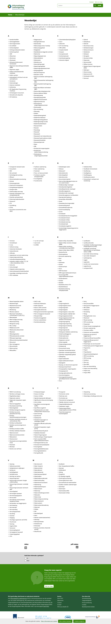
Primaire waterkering (89, 328)
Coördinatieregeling (64, 58)
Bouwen (36, 128)
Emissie (12, 181)
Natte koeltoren (38, 305)
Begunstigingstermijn (40, 56)
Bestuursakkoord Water (40, 93)
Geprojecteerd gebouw (65, 197)
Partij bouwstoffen (89, 303)
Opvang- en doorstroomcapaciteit (68, 365)
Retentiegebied (14, 408)
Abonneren (60, 600)
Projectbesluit (87, 352)
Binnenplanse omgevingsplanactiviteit (40, 104)
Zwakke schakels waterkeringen (68, 484)
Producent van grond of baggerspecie (90, 335)
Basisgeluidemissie (39, 41)
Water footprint (38, 466)
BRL (35, 146)
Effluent (12, 177)
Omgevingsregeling (64, 321)
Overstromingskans (64, 375)
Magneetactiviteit (14, 307)
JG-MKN (36, 245)
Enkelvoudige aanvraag (16, 191)
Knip (60, 260)
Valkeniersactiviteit (15, 466)
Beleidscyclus (38, 62)
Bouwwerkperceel (39, 142)
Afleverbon (13, 56)
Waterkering (37, 484)
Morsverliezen (13, 346)
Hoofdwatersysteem (89, 177)
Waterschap (37, 497)
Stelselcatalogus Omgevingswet (43, 437)
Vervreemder (13, 507)
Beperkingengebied (39, 66)
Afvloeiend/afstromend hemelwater (16, 63)
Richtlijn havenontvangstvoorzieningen (18, 416)
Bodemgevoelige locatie (41, 121)
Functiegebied (38, 178)
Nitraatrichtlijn (38, 316)
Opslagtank (62, 362)
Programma (87, 348)
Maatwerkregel (14, 303)
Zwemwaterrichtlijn (64, 492)
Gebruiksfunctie (63, 173)
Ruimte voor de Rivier (16, 448)
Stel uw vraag (98, 2)
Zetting (61, 472)
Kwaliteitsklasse (63, 286)
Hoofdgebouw (87, 173)
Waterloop (37, 490)
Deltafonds (87, 52)
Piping (85, 313)
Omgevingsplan (63, 309)
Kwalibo (61, 282)
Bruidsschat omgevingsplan (41, 148)
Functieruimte (38, 180)
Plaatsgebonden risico (90, 316)
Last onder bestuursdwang (91, 254)
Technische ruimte (64, 394)
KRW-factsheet (63, 270)
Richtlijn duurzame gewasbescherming (15, 412)
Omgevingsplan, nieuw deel (66, 311)
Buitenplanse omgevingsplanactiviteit (40, 154)
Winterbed (37, 525)
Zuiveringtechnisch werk (65, 480)
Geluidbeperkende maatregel (67, 189)
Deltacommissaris (89, 50)
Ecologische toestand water (17, 166)
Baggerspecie (38, 39)
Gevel (60, 201)
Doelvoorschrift (88, 74)
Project (85, 350)
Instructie (12, 265)
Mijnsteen (12, 332)
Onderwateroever (64, 336)
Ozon (60, 380)
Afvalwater (13, 60)
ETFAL (11, 207)
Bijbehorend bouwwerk (40, 99)
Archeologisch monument (17, 92)
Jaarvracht (37, 243)
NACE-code (37, 301)
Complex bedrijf (63, 50)
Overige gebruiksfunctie (65, 373)
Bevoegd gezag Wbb (40, 97)
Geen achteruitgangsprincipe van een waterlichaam (68, 182)
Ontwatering (62, 346)
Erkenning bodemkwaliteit (17, 199)
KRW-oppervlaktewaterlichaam (67, 272)
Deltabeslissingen (88, 47)
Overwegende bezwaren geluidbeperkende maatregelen (68, 377)
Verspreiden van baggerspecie (18, 503)
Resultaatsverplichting (16, 406)
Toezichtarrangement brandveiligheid (65, 412)
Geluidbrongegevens (64, 191)
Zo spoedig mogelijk (64, 476)
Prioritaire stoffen (88, 330)
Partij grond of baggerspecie (91, 305)
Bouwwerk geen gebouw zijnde (42, 138)
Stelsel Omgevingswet (40, 435)
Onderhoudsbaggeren (65, 334)
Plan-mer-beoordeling (90, 366)
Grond (60, 211)
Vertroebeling (13, 505)
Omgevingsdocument (65, 305)
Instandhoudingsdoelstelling (17, 259)
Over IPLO (46, 606)
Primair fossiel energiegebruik (92, 326)
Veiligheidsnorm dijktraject (17, 468)
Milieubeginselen (14, 334)
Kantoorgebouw (63, 254)
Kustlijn (61, 280)
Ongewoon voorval (64, 340)
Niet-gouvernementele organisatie (43, 311)
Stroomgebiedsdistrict (40, 451)
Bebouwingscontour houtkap (42, 45)
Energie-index (13, 189)
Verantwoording (86, 598)
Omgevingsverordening (65, 325)
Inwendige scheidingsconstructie (19, 273)
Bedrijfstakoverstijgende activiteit (43, 52)
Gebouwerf (62, 171)
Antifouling (13, 87)
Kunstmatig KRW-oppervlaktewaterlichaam (66, 275)
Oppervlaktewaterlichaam (66, 360)
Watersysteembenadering (41, 505)
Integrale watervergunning (17, 269)
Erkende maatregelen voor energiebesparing (17, 194)
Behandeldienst (38, 58)
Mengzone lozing (14, 323)
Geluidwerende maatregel (66, 193)
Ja (27, 558)
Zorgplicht (62, 474)
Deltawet (86, 54)
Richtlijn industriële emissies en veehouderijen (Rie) (18, 420)
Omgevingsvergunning (65, 323)
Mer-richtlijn (13, 325)
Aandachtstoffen (14, 39)
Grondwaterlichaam (64, 217)
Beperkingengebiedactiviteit (42, 68)
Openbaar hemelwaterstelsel (67, 350)
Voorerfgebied (13, 491)
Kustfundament (63, 278)
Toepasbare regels (64, 406)
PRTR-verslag (87, 358)
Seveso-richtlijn (38, 396)
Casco (60, 41)
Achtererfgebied (14, 47)
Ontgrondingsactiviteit (65, 344)
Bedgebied (37, 50)
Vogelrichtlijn (13, 526)
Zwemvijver (62, 488)
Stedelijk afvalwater (39, 432)
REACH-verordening (15, 392)
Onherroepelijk (63, 342)
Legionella (86, 262)
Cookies (84, 604)
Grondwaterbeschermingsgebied (68, 215)
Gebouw (61, 169)
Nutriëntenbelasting (39, 322)
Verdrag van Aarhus (15, 476)
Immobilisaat (13, 243)
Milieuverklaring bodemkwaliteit (19, 340)
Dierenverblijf (87, 62)
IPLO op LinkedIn (62, 606)
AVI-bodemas (13, 97)
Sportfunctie (37, 415)
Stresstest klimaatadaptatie (41, 444)
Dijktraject (86, 70)
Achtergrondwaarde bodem (17, 50)
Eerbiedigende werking (16, 175)
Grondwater (62, 213)
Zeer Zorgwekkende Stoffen (66, 466)
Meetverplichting (14, 321)
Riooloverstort (13, 439)
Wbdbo (36, 509)
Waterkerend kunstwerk (40, 482)
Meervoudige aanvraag (16, 319)
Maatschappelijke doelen (17, 301)
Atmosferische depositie (16, 95)
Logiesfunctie (87, 266)
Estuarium (12, 201)
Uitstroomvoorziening (90, 394)
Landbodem (87, 240)
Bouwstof (36, 132)
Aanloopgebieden (14, 41)
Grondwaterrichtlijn (64, 220)
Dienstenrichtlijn (88, 58)
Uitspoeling (87, 392)
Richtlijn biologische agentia (17, 410)
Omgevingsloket (63, 307)
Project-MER (87, 372)
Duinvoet (86, 78)
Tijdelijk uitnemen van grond (67, 402)
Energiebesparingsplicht (16, 187)
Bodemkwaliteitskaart (40, 123)
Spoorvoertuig (38, 413)
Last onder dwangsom (90, 255)
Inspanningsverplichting (16, 257)
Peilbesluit (86, 309)
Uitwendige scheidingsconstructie (93, 396)
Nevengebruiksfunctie (40, 309)
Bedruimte (37, 54)
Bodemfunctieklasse (39, 117)
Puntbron (86, 360)
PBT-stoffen (87, 307)
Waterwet (37, 507)
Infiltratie (12, 253)
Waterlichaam (38, 488)
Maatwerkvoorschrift (15, 305)
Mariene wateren (14, 311)
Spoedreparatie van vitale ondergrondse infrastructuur (42, 410)
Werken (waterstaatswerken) (42, 517)
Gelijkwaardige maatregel (66, 185)
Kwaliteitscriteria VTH (65, 284)
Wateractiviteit (38, 468)
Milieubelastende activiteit (17, 336)
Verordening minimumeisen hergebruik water (17, 500)
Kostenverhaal (63, 266)
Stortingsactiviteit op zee (41, 442)
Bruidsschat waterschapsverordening (41, 151)
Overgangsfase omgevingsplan (67, 369)
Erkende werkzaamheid (16, 197)
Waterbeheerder (38, 472)
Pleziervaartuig (88, 320)
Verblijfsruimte (14, 474)
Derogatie (86, 56)
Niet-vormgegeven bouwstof (42, 313)
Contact (91, 2)
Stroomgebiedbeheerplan (41, 448)
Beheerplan (37, 60)
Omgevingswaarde (64, 329)
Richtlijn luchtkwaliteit (16, 423)
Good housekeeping (64, 209)
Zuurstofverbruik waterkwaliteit (67, 482)
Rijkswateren (13, 437)
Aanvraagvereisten (15, 43)
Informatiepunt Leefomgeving (18, 598)
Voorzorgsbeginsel (15, 530)
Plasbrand (86, 318)
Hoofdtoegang (88, 175)
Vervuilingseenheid (15, 511)
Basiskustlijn (37, 43)
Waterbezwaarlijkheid (40, 474)
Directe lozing (87, 72)
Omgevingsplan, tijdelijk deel (67, 313)
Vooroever (12, 528)
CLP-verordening (63, 45)
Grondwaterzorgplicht (65, 226)
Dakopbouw (87, 41)
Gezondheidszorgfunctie (65, 207)
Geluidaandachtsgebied (65, 187)
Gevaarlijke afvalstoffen (65, 199)
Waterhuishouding (39, 480)
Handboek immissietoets (90, 169)
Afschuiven (13, 58)
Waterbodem (37, 476)
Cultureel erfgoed (64, 60)
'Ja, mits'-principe (39, 240)
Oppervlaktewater (64, 358)
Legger (85, 260)
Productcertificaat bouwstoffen (92, 338)
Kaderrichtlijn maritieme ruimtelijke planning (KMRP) (66, 247)
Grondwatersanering (64, 222)
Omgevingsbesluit (64, 303)
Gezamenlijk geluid (64, 205)
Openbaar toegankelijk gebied (67, 354)
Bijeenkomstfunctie (39, 101)
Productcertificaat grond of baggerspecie (91, 340)
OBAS (60, 301)
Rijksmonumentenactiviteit (17, 435)
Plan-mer (86, 362)
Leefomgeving (87, 258)
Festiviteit (37, 171)
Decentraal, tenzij (88, 45)
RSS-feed (12, 446)
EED (11, 171)
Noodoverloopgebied (40, 318)
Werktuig (36, 519)
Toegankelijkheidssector (65, 404)
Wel (35, 511)
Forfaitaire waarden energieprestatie (39, 175)
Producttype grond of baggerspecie (93, 345)
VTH (11, 536)
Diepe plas (86, 60)
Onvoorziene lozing (64, 348)
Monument (13, 342)
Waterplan (37, 495)
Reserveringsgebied (15, 403)
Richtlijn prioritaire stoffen (17, 428)
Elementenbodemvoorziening (18, 179)
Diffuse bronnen (88, 64)
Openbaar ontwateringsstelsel (67, 352)
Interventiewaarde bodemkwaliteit (19, 271)
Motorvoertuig (13, 348)
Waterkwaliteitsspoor (40, 486)
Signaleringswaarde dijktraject (42, 398)
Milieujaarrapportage (15, 338)
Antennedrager (14, 83)
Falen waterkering (39, 169)
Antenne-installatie (15, 85)
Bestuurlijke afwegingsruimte (42, 91)
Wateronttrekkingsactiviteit (41, 492)
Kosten (61, 264)
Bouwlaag (37, 130)
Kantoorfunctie (63, 252)
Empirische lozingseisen (16, 185)
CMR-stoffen (62, 47)
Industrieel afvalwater (16, 249)
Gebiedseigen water (64, 166)
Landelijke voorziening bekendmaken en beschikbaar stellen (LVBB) (92, 250)
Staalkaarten (37, 417)
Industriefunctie (14, 251)
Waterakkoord (38, 470)
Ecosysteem (13, 169)
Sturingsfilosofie (38, 453)
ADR (11, 54)
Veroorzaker (13, 497)
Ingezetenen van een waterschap (19, 255)
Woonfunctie (37, 531)
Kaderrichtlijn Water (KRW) (66, 250)
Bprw (35, 144)
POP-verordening (88, 322)
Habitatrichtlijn (88, 166)
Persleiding (87, 311)
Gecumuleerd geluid (64, 179)
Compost (61, 52)
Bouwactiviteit (38, 125)
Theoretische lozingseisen (66, 400)
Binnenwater (37, 107)
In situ (11, 245)
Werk (35, 515)
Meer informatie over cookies (49, 621)
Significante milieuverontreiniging (43, 400)
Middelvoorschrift (14, 327)
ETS (11, 203)
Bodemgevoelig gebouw (41, 119)
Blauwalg (36, 111)
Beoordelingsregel (39, 64)
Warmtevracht (38, 464)
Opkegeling (62, 356)
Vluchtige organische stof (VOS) (18, 519)
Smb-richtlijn (37, 402)
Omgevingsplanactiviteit (65, 316)
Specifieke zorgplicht (40, 408)
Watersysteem (38, 503)
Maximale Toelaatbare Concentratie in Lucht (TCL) (17, 314)
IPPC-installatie (14, 275)
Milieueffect (13, 350)
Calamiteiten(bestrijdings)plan (67, 39)
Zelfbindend (62, 470)
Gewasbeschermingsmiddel (66, 203)
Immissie (12, 240)
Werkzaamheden (39, 521)
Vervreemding (13, 509)
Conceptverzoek (63, 54)
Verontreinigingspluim (16, 495)
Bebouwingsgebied (39, 47)
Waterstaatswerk (39, 501)
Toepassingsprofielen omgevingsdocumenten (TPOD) (67, 409)
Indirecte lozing (14, 247)
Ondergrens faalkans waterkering (68, 332)
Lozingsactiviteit (88, 268)
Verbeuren (12, 470)
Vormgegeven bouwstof (16, 532)
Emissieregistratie (14, 183)
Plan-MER (86, 364)
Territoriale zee (63, 398)
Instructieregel (14, 267)
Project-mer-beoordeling (90, 368)
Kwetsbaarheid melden (88, 606)
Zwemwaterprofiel (64, 490)
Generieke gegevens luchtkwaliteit (68, 195)
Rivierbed (12, 444)
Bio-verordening (38, 109)
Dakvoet (86, 43)
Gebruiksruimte (63, 177)
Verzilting (12, 513)
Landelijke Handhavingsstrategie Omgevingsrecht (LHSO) (93, 245)
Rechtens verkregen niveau (17, 394)
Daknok (86, 39)
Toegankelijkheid (86, 600)
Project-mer (87, 370)
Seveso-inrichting (39, 394)
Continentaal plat (64, 56)
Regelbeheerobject (15, 396)
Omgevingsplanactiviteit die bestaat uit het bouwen (66, 318)
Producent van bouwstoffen (91, 332)
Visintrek (12, 515)
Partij (85, 301)
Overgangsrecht (63, 371)
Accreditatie (13, 45)
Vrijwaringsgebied (15, 534)
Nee (28, 560)
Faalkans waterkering (40, 166)
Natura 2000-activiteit (40, 307)
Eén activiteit (13, 173)
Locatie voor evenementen (91, 264)
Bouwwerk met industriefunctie (42, 136)
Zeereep (61, 468)
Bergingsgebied (38, 70)
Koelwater (62, 262)
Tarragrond (62, 392)
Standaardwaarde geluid (41, 430)
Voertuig (12, 524)
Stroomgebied (38, 446)
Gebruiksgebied (63, 175)
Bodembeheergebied (40, 115)
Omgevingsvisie (63, 327)
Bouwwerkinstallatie (39, 140)
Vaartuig (12, 464)
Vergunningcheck (14, 478)
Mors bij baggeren (15, 344)
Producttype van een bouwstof (92, 343)
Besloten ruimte (38, 74)
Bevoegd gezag (38, 95)
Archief (59, 604)
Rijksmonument (14, 432)
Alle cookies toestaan (65, 621)
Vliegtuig (12, 517)
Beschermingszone (39, 72)
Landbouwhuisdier (89, 243)
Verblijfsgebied (14, 472)
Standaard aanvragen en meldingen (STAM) (41, 420)
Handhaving (87, 171)
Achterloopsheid (14, 52)
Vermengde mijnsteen (16, 493)
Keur (60, 258)
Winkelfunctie (38, 523)
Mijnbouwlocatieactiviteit (16, 329)
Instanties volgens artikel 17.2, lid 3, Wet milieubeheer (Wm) (19, 262)
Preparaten (87, 324)
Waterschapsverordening (41, 499)
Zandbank (61, 464)
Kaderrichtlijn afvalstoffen (66, 240)
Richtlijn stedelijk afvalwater (17, 430)
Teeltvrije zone (63, 396)
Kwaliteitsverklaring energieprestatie (64, 289)
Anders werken (14, 75)
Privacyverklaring (87, 602)
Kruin (60, 268)
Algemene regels (14, 69)
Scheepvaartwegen (39, 392)
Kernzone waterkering (65, 256)
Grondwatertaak (63, 224)
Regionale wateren (15, 398)
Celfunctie (62, 43)
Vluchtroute (13, 522)
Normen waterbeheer (40, 320)
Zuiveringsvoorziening (65, 478)
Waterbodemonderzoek (40, 478)
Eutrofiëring (13, 205)
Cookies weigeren (79, 621)
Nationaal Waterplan (40, 303)
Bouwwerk (37, 134)
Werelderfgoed (38, 513)
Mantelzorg (13, 309)
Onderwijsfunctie (63, 338)
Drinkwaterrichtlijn (89, 76)
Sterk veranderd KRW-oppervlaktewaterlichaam (41, 439)
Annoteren (12, 81)
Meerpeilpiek (13, 317)
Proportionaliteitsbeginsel (91, 354)
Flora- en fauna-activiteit (41, 173)
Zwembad (61, 486)
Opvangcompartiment (65, 367)
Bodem (36, 113)
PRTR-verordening (89, 356)
